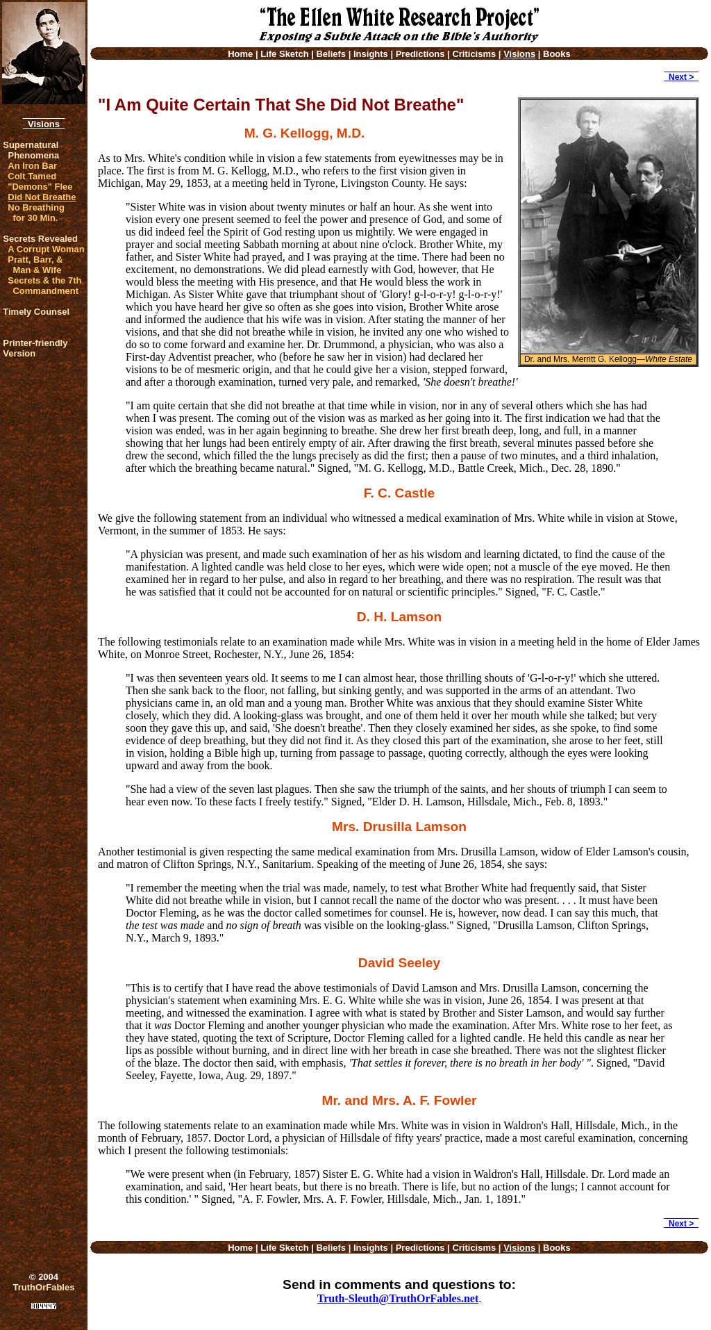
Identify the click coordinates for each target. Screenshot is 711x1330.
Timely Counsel (36, 311)
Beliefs (331, 54)
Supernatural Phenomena (31, 150)
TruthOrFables (44, 1287)
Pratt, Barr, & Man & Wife (35, 264)
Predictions (420, 54)
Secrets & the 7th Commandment (44, 285)
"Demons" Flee (40, 186)
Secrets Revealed (40, 238)
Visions (44, 124)
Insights (370, 54)
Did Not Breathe (42, 197)
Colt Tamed (32, 176)
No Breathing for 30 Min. (36, 212)
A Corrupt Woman (46, 249)
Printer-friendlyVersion (35, 348)
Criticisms (474, 54)
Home (240, 54)
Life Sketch (284, 54)
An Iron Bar (32, 166)
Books (557, 54)
